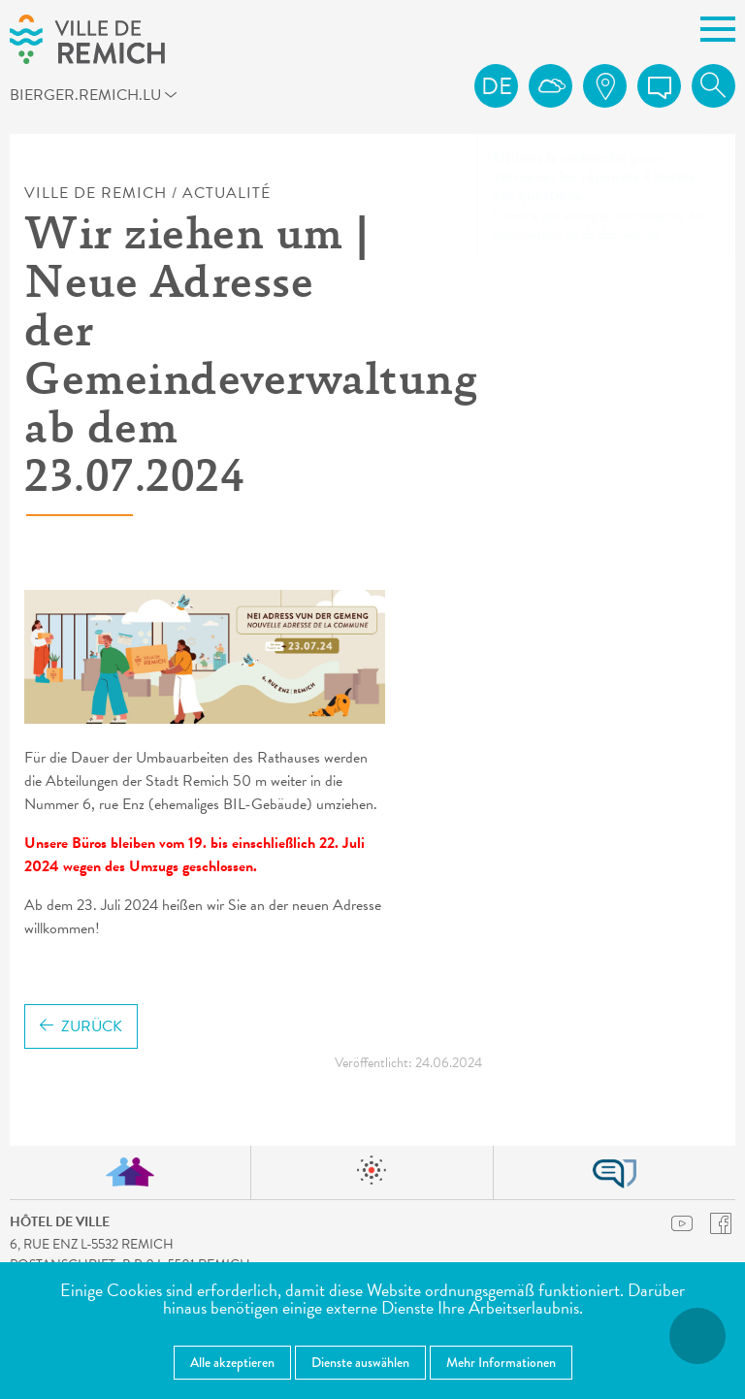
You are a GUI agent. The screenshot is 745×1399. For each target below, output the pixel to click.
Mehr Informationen (501, 1362)
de (496, 86)
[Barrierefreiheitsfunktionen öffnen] (697, 1336)
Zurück (81, 1026)
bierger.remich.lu (100, 98)
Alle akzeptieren (232, 1362)
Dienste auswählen (360, 1362)
